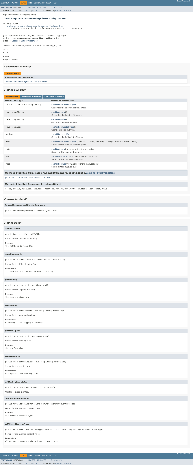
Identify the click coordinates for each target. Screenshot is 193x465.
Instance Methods (31, 97)
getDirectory (58, 112)
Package (14, 3)
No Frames (41, 7)
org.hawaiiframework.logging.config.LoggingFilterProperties (35, 26)
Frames (31, 7)
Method (35, 11)
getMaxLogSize (58, 119)
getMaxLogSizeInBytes (62, 127)
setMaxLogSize (58, 164)
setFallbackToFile (61, 156)
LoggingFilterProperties (25, 41)
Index (48, 3)
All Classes (56, 7)
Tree (30, 3)
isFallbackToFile (60, 134)
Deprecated (39, 3)
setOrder (46, 177)
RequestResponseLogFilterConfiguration (26, 81)
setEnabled (34, 177)
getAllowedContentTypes (63, 105)
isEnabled (21, 177)
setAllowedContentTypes (63, 142)
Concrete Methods (54, 97)
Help (55, 3)
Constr (27, 11)
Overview (5, 3)
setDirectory (58, 149)
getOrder (9, 177)
